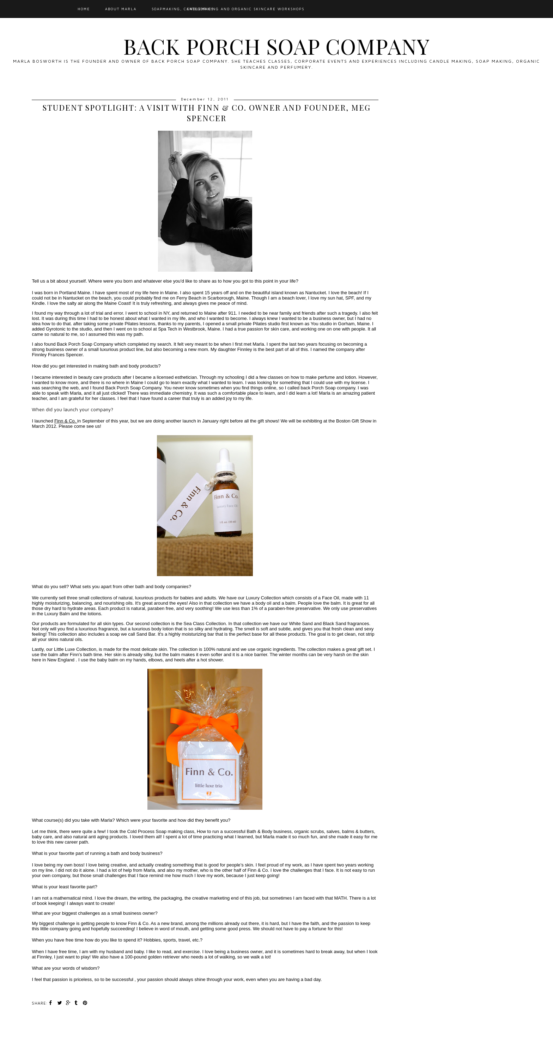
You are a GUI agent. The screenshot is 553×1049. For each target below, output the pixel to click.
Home (84, 9)
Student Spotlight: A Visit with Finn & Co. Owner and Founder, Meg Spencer (207, 112)
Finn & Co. (65, 421)
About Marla (120, 9)
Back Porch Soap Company (276, 46)
